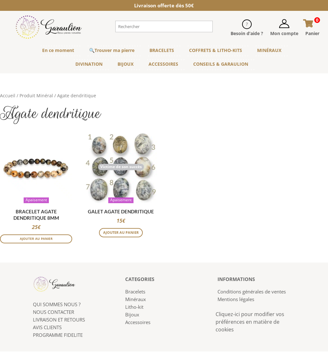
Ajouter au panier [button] (36, 241)
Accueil (7, 95)
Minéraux (135, 303)
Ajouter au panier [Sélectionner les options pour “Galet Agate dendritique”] (121, 236)
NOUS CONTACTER (53, 315)
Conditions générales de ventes (251, 295)
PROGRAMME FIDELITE (58, 338)
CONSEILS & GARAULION (220, 64)
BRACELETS (161, 50)
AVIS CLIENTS (47, 331)
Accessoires (137, 326)
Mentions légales (235, 303)
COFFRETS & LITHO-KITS (215, 50)
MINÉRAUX (269, 50)
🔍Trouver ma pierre (111, 50)
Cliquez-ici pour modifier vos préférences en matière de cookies (250, 325)
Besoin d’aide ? (247, 33)
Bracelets (135, 295)
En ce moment (58, 50)
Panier (312, 33)
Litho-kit (134, 310)
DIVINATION (89, 64)
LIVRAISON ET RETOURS (59, 323)
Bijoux (132, 318)
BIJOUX (125, 64)
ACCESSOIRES (163, 64)
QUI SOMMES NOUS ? (56, 308)
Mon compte (284, 33)
